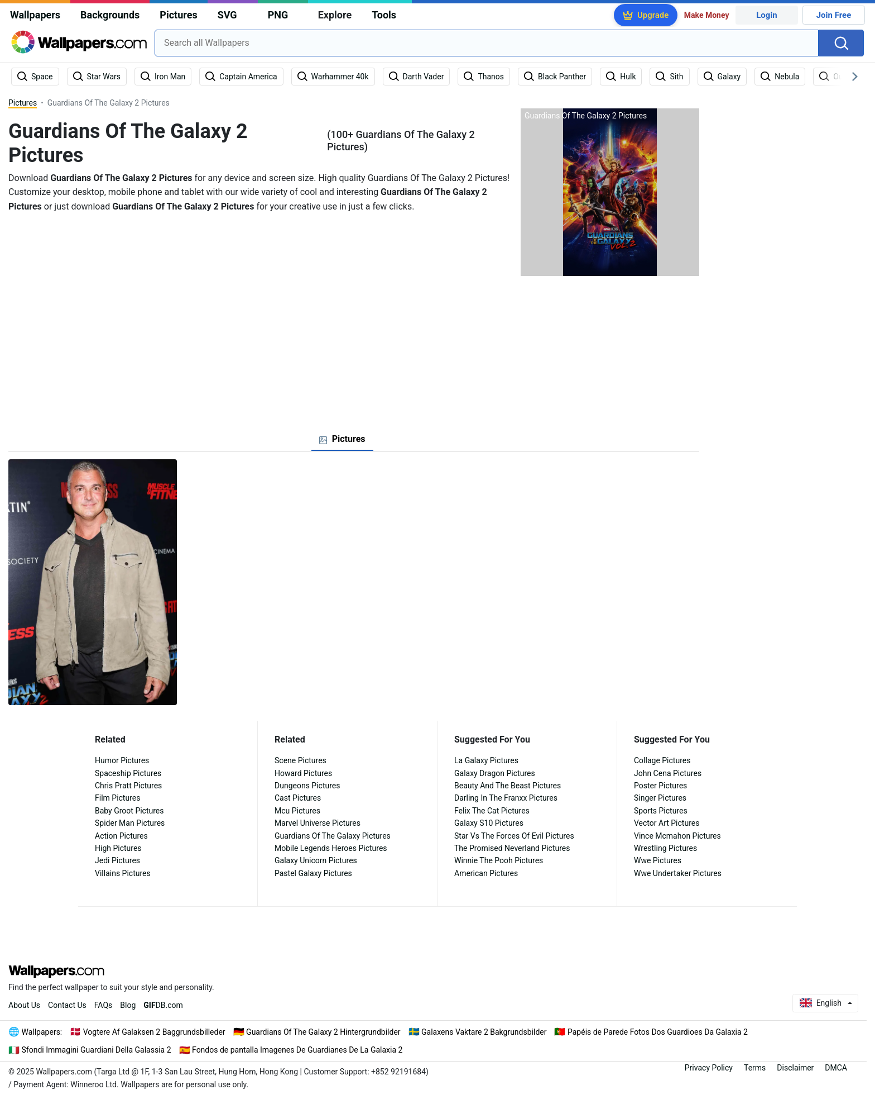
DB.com (163, 1005)
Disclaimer (795, 1067)
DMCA (836, 1067)
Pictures (178, 15)
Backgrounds (110, 15)
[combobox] (487, 43)
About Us (24, 1005)
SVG (227, 15)
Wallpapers (35, 15)
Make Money (706, 15)
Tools (384, 15)
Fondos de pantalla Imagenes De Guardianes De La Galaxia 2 (297, 1049)
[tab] (342, 439)
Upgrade (653, 15)
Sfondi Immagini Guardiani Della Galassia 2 (96, 1049)
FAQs (103, 1005)
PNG (278, 15)
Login (766, 15)
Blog (128, 1005)
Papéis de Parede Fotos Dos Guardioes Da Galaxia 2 (658, 1031)
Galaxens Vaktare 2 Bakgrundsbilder (483, 1031)
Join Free (834, 15)
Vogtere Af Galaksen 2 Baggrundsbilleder (154, 1031)
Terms (755, 1067)
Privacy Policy (709, 1067)
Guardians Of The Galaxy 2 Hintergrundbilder (323, 1031)
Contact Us (67, 1005)
